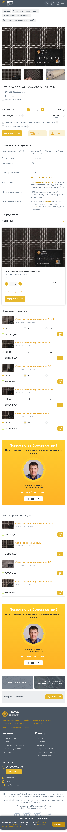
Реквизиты (41, 745)
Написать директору (46, 752)
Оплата (40, 738)
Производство (10, 738)
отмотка (48, 202)
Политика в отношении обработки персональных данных (27, 720)
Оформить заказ (12, 133)
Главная (6, 11)
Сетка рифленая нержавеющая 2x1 (33, 562)
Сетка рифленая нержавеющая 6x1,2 (34, 343)
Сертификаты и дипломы (14, 745)
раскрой (34, 207)
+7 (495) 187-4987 (33, 492)
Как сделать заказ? (45, 756)
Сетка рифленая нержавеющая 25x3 (34, 413)
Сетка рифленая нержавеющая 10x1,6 (34, 390)
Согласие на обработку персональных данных (22, 723)
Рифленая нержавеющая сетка (16, 15)
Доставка (41, 742)
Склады (7, 742)
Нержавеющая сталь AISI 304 (44, 182)
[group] (33, 46)
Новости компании (17, 682)
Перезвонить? (13, 771)
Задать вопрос (54, 697)
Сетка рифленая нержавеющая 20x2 (34, 523)
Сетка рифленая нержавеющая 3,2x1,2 (34, 319)
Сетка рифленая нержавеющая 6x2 (33, 366)
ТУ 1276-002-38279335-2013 (43, 177)
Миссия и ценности (12, 749)
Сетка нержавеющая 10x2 (28, 543)
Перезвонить (33, 499)
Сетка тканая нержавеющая (25, 11)
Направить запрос (45, 749)
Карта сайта (9, 752)
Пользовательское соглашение (15, 727)
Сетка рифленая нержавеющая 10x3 (33, 581)
